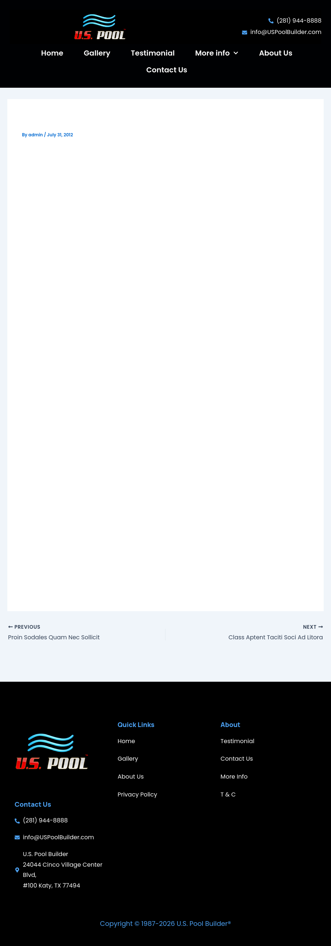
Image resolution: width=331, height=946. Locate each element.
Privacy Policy (137, 794)
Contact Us (166, 70)
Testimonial (153, 53)
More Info (234, 776)
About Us (275, 53)
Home (52, 53)
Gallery (97, 53)
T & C (227, 794)
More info (216, 53)
